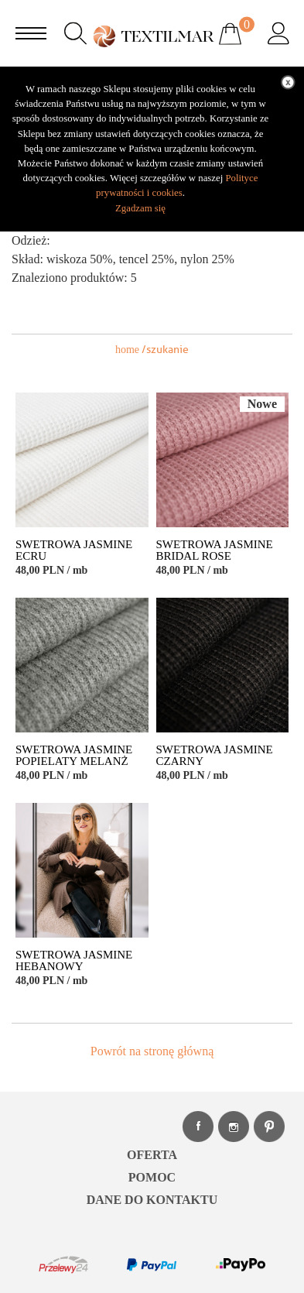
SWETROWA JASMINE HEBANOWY (73, 960)
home (127, 349)
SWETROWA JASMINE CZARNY (214, 755)
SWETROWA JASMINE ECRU (73, 550)
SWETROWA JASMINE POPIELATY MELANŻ (73, 755)
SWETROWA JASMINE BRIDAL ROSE (214, 550)
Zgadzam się (140, 208)
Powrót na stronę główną (152, 1051)
